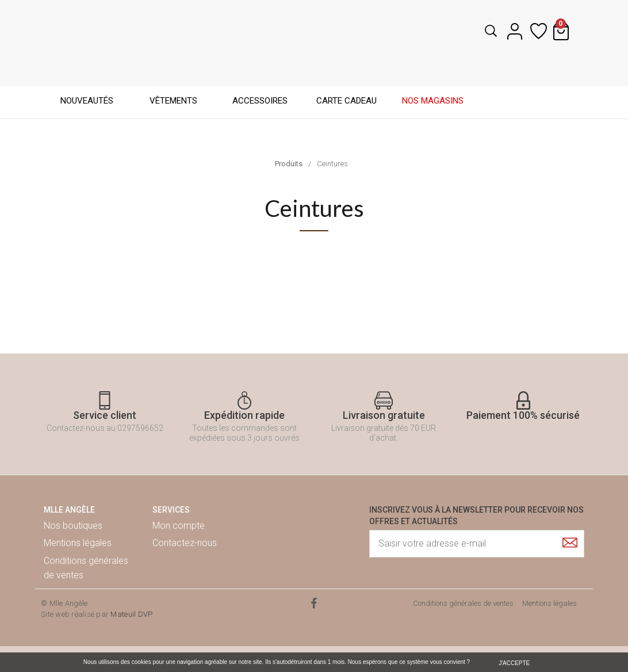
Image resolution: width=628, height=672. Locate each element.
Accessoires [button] (260, 101)
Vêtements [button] (173, 101)
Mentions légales (78, 542)
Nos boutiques (73, 525)
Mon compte (178, 525)
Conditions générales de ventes (86, 568)
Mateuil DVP (131, 614)
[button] (487, 31)
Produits (288, 163)
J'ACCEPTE (514, 663)
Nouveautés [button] (86, 101)
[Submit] (569, 543)
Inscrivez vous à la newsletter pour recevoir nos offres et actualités (476, 515)
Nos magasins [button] (433, 101)
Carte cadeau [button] (346, 101)
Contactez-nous (184, 542)
